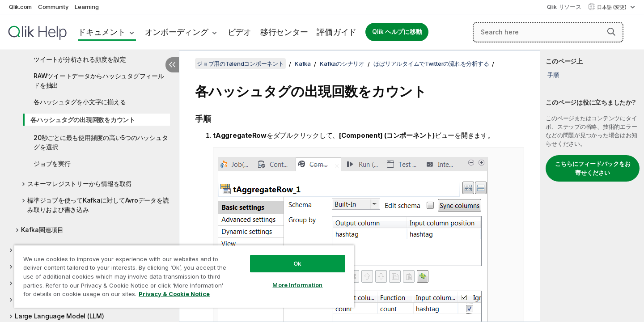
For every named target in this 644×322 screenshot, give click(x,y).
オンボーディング (176, 32)
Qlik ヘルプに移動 (397, 31)
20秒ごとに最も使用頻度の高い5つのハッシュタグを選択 (101, 142)
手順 (553, 74)
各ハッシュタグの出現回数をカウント (82, 119)
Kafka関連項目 (42, 229)
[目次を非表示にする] (172, 64)
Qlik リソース (564, 6)
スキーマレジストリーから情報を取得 (79, 183)
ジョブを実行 (52, 163)
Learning (86, 6)
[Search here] (548, 32)
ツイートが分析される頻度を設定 (80, 59)
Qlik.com (20, 6)
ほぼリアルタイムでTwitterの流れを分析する (431, 63)
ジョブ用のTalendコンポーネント (240, 63)
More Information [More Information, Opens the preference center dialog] (297, 284)
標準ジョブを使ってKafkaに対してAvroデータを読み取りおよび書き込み (98, 204)
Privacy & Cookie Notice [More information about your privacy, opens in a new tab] (174, 293)
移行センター (284, 32)
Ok (297, 263)
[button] (611, 31)
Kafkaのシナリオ (342, 63)
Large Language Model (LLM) (59, 316)
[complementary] (592, 186)
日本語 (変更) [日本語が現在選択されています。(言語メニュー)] (612, 7)
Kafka (303, 63)
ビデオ (239, 32)
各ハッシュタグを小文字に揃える (80, 102)
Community (53, 6)
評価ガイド (336, 32)
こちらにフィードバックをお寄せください (593, 168)
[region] (184, 276)
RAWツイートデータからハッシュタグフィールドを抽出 (99, 80)
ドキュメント (102, 32)
